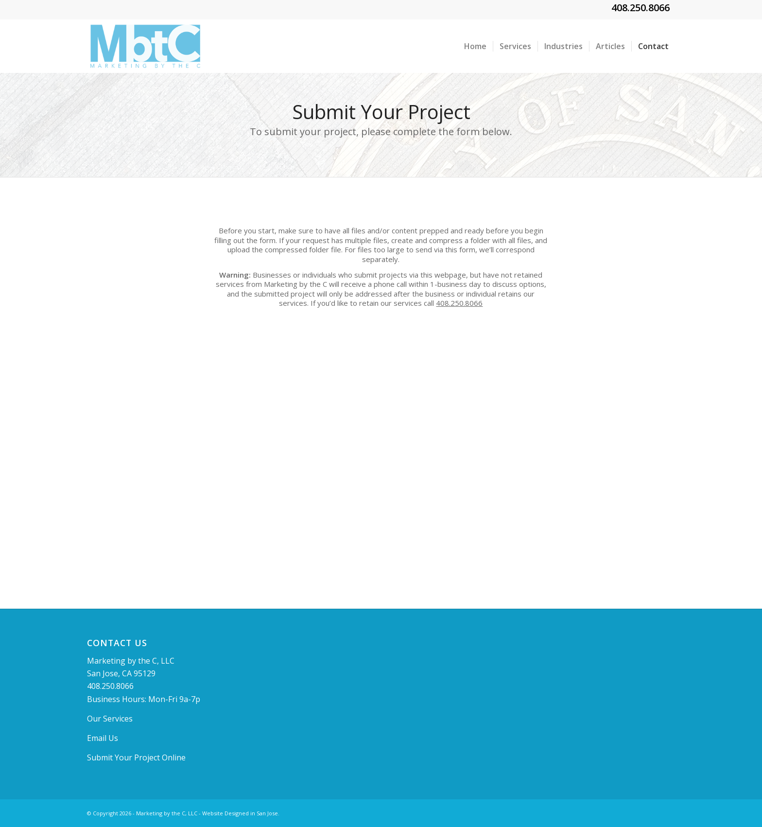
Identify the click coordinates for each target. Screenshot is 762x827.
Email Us (102, 738)
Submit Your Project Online (136, 757)
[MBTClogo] (145, 46)
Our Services (110, 718)
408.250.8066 (640, 7)
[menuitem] (475, 46)
